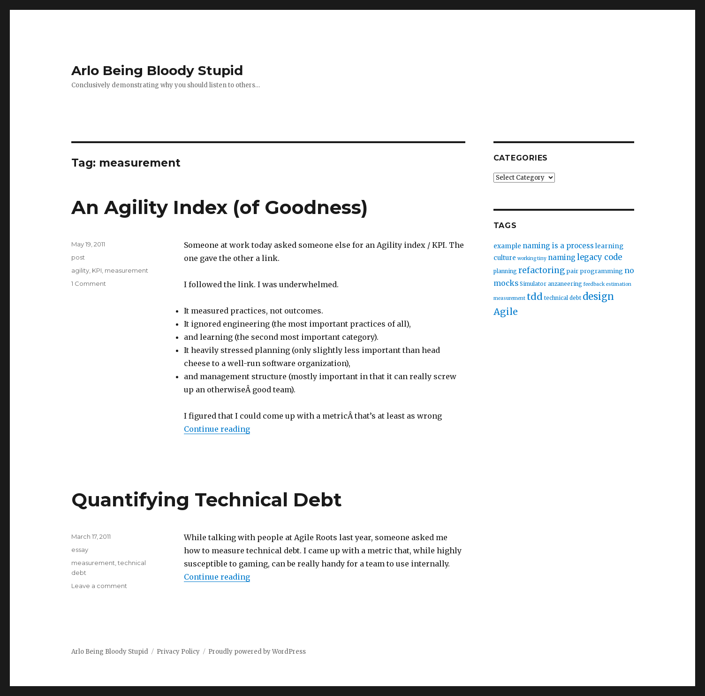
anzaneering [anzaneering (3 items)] (565, 284)
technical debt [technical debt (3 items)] (562, 298)
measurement (126, 270)
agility (80, 270)
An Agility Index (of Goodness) (219, 207)
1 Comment (88, 283)
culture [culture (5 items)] (504, 258)
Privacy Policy (178, 652)
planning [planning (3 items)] (505, 271)
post (78, 257)
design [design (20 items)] (598, 296)
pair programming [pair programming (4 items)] (594, 271)
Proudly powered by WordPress (257, 652)
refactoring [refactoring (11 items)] (541, 270)
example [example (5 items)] (507, 246)
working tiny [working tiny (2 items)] (531, 258)
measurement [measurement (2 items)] (509, 298)
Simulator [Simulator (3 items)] (533, 284)
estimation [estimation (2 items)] (618, 284)
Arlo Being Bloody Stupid (157, 70)
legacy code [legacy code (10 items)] (599, 257)
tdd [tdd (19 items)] (535, 296)
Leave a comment (99, 585)
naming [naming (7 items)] (562, 257)
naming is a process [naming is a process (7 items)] (558, 245)
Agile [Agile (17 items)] (505, 311)
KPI (97, 270)
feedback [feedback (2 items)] (594, 284)
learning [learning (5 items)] (609, 246)
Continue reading (217, 429)
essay (79, 549)
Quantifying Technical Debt (206, 499)
